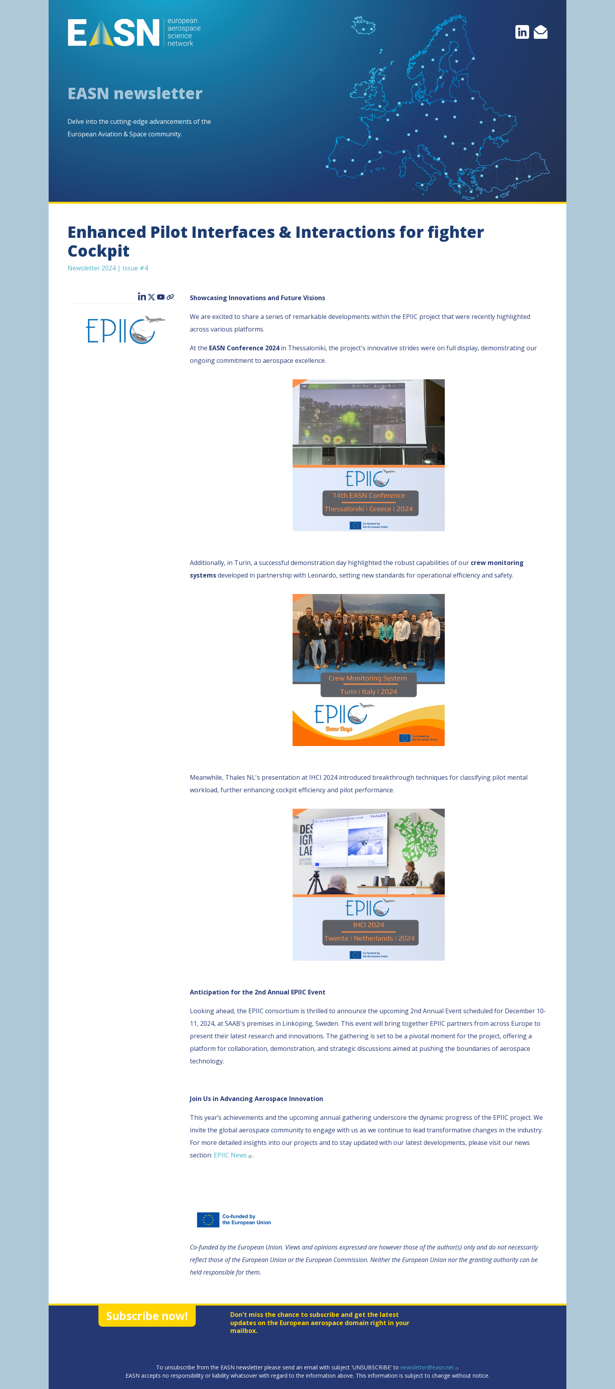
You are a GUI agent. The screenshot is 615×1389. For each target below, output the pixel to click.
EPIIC (233, 1155)
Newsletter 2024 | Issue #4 (107, 268)
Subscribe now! (147, 1315)
